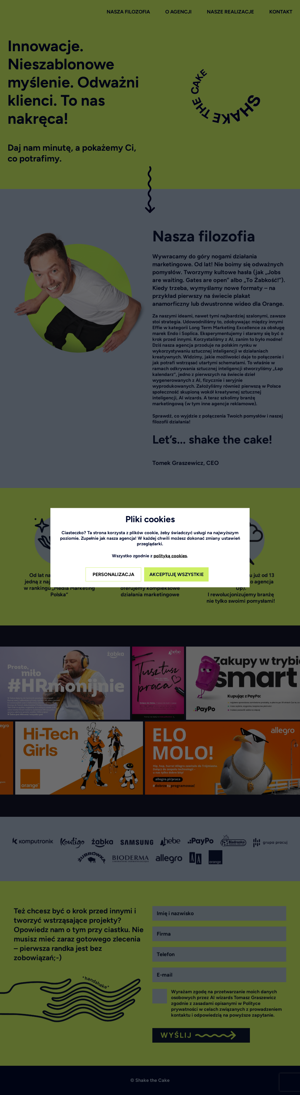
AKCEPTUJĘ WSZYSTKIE (176, 574)
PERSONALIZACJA (113, 574)
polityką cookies (170, 555)
